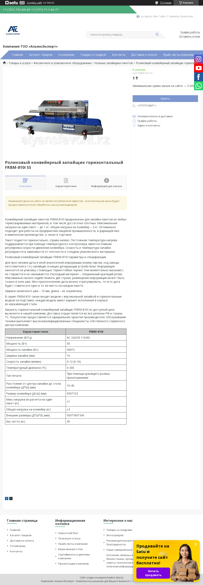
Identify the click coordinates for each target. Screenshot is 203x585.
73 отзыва (165, 2)
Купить (165, 98)
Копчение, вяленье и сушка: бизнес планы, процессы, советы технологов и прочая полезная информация (124, 560)
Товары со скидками (119, 530)
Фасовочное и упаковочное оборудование (63, 63)
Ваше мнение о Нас (70, 549)
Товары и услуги (20, 63)
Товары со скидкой (93, 54)
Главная (17, 54)
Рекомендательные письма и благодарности (125, 542)
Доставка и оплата (144, 54)
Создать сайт (34, 2)
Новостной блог (68, 533)
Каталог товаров (40, 54)
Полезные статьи (69, 538)
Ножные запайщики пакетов (113, 63)
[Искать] (157, 34)
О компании (66, 54)
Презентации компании (73, 563)
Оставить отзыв (189, 36)
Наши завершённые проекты (125, 549)
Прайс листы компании (178, 54)
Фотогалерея (114, 535)
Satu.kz (119, 577)
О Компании (17, 546)
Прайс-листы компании (73, 544)
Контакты (118, 54)
